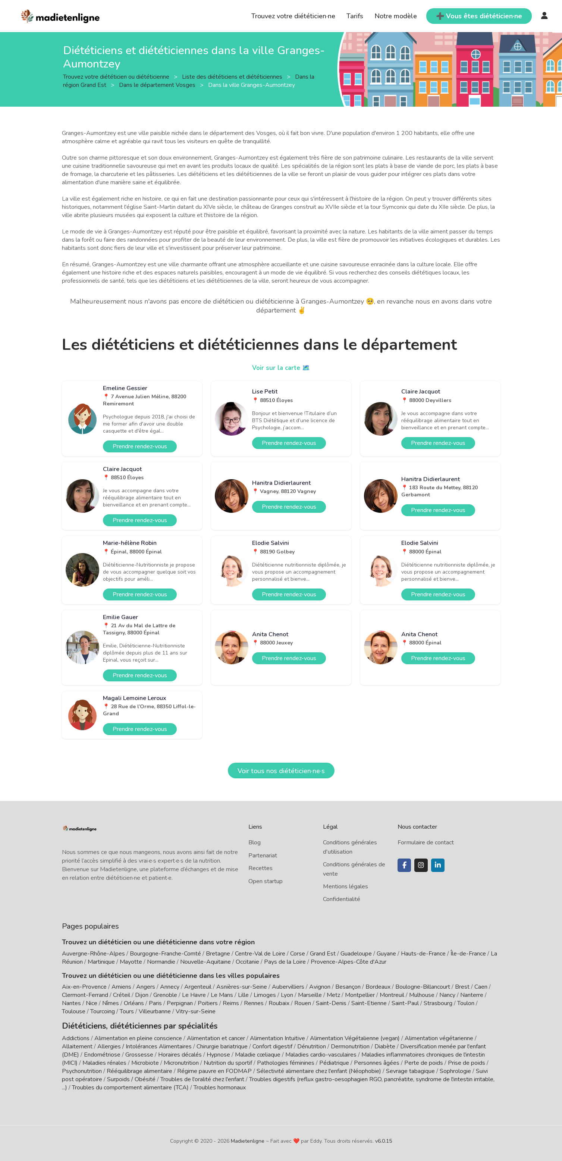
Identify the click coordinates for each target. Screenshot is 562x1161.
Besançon (348, 987)
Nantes (71, 1003)
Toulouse (73, 1011)
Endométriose (102, 1053)
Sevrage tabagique (410, 1070)
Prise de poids (466, 1061)
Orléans (134, 1003)
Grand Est (323, 954)
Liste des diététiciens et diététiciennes (233, 76)
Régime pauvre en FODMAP (214, 1070)
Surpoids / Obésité (131, 1078)
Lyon (287, 995)
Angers (145, 987)
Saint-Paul (405, 1003)
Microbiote (145, 1061)
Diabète (384, 1045)
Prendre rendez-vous (140, 446)
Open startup (265, 881)
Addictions (76, 1037)
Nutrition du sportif (228, 1061)
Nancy (447, 995)
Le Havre (194, 995)
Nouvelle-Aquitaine (205, 962)
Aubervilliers (288, 987)
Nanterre (471, 995)
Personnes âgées (376, 1061)
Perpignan (180, 1003)
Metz (333, 995)
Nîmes (110, 1003)
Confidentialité (341, 899)
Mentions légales (345, 886)
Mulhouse (421, 995)
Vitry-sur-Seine (196, 1011)
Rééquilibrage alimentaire (139, 1070)
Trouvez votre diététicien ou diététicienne (117, 76)
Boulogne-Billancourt (422, 987)
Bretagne (218, 954)
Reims (231, 1003)
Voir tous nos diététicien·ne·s (281, 770)
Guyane (386, 954)
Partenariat (262, 855)
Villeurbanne (155, 1011)
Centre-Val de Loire (260, 954)
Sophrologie (455, 1070)
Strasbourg (438, 1003)
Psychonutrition (82, 1070)
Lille (243, 995)
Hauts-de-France (423, 954)
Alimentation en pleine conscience (138, 1037)
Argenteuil (197, 987)
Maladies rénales (104, 1061)
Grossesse (139, 1053)
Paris (155, 1003)
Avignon (319, 987)
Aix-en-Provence (84, 987)
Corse (297, 954)
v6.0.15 (383, 1139)
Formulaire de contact (426, 842)
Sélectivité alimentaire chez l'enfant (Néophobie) (319, 1070)
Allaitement (77, 1045)
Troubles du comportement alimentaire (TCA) (130, 1086)
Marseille (310, 995)
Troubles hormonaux (220, 1086)
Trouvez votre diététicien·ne (293, 16)
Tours (127, 1011)
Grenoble (165, 995)
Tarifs (354, 16)
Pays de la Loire (285, 962)
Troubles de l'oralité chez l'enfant (202, 1078)
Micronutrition (181, 1061)
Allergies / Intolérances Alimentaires (144, 1045)
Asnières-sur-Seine (241, 987)
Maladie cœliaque (257, 1053)
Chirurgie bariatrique (222, 1045)
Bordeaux (377, 987)
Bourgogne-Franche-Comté (165, 954)
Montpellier (360, 995)
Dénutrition (311, 1045)
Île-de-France (468, 954)
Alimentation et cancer (216, 1037)
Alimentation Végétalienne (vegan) (355, 1037)
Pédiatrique (334, 1061)
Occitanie (247, 962)
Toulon (465, 1003)
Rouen (302, 1003)
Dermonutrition (351, 1045)
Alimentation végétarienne (439, 1037)
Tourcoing (102, 1011)
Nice (91, 1003)
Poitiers (208, 1003)
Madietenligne (247, 1139)
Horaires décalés (180, 1053)
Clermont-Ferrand (85, 995)
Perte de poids (423, 1061)
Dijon (141, 995)
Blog (254, 842)
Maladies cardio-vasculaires (321, 1053)
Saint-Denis (331, 1003)
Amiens (121, 987)
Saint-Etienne (369, 1003)
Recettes (260, 868)
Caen (480, 987)
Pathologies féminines (285, 1061)
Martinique (101, 962)
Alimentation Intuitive (277, 1037)
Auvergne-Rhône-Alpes (93, 954)
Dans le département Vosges (158, 85)
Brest (462, 987)
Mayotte (131, 962)
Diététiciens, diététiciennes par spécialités (128, 1025)
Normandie (161, 962)
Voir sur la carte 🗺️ (281, 367)
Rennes (254, 1003)
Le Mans (222, 995)
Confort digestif (272, 1045)
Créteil (121, 995)
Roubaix (279, 1003)
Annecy (169, 987)
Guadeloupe (356, 954)
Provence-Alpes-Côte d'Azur (348, 962)
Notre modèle (395, 16)
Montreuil (392, 995)
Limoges (265, 995)
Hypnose (218, 1053)
